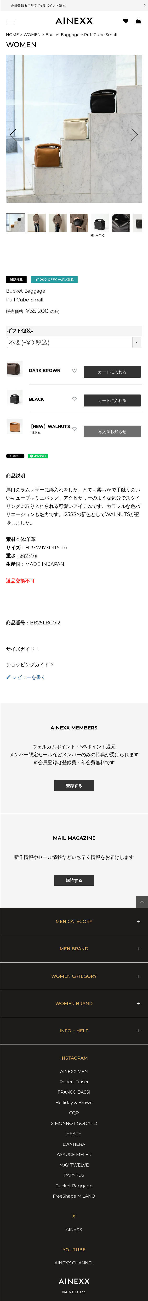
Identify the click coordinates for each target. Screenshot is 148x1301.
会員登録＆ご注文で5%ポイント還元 (37, 5)
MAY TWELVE (74, 1165)
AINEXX (74, 1229)
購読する (74, 880)
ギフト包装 (21, 331)
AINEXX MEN (74, 1071)
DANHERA (74, 1144)
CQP (74, 1113)
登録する (74, 785)
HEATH (74, 1133)
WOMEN (32, 34)
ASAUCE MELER (74, 1154)
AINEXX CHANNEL (74, 1263)
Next (131, 134)
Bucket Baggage (63, 34)
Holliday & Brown (74, 1102)
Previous (16, 134)
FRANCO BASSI (74, 1092)
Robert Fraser (74, 1081)
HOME (12, 34)
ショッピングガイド (27, 664)
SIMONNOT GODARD (74, 1123)
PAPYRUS (74, 1175)
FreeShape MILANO (74, 1196)
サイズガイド (20, 649)
